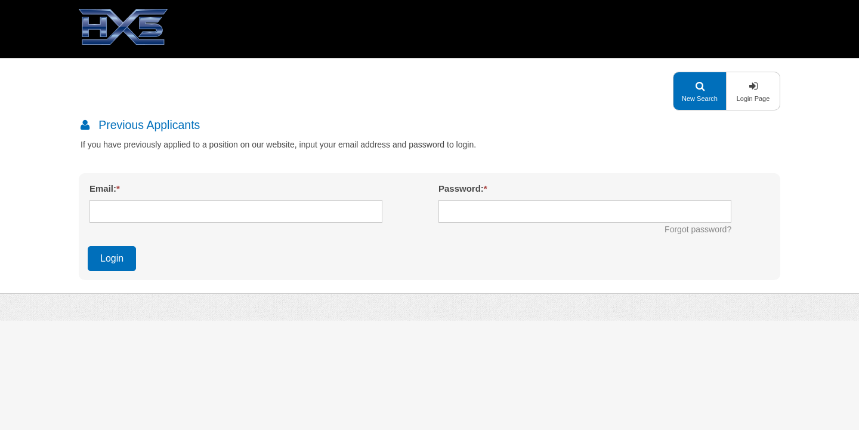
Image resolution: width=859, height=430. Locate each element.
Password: (461, 188)
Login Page (753, 98)
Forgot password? (698, 229)
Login (111, 258)
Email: (102, 188)
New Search (700, 98)
